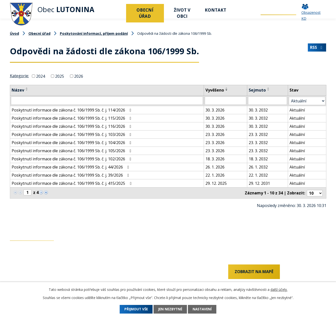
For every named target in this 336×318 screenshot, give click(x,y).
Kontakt (215, 10)
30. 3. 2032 (258, 109)
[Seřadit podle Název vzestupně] (27, 88)
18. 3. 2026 (215, 158)
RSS (317, 48)
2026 (78, 76)
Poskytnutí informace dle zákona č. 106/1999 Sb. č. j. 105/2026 (72, 150)
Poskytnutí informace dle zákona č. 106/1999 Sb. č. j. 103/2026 (72, 134)
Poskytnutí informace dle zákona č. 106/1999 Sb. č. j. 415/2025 (72, 183)
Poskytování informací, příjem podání (94, 33)
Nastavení (204, 309)
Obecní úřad (144, 13)
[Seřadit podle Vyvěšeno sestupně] (227, 90)
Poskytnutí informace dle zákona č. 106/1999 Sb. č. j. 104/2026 (72, 142)
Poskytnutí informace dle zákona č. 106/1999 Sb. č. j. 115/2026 (72, 118)
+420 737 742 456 (26, 272)
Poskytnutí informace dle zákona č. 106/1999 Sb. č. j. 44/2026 (71, 166)
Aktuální (297, 109)
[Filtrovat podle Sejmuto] (267, 100)
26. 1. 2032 (258, 166)
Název (18, 90)
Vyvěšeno (215, 90)
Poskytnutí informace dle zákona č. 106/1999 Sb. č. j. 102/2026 (72, 158)
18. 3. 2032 (258, 158)
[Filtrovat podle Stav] (307, 100)
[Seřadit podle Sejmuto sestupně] (268, 90)
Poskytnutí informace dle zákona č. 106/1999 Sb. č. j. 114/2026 (72, 109)
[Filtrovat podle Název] (107, 100)
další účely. (279, 289)
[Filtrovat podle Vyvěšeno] (225, 100)
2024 (40, 76)
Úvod (120, 10)
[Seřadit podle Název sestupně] (27, 90)
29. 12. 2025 (216, 183)
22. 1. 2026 (215, 175)
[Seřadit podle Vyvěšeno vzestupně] (227, 88)
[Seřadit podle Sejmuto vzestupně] (268, 88)
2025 (59, 76)
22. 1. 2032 (258, 175)
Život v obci (182, 13)
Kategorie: (19, 75)
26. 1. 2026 (215, 166)
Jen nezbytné (170, 309)
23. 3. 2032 (258, 134)
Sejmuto (257, 90)
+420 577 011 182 (26, 280)
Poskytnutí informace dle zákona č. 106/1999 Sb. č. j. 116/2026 (72, 126)
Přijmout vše (134, 309)
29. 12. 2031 (259, 183)
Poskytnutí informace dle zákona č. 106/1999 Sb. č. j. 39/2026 (71, 175)
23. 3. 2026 (215, 134)
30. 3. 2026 (215, 109)
